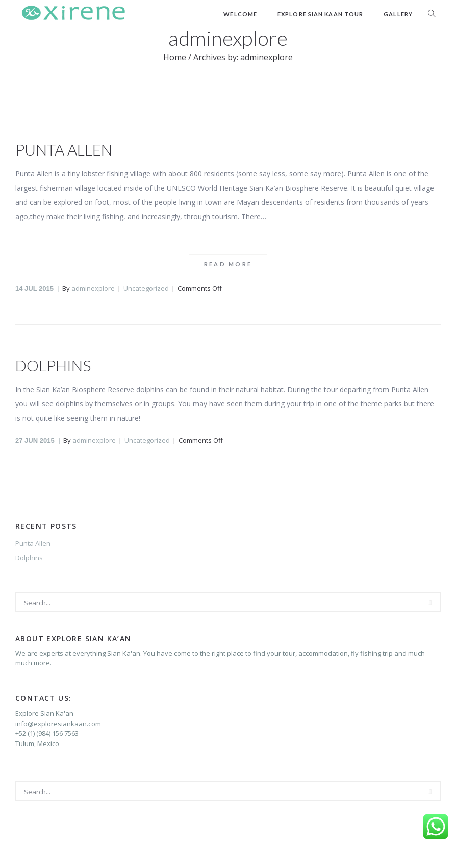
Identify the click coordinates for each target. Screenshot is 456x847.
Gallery (398, 14)
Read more (228, 264)
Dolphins (53, 365)
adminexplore (93, 288)
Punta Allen (63, 149)
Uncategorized (146, 288)
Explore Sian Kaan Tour (320, 14)
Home (174, 57)
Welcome (240, 14)
